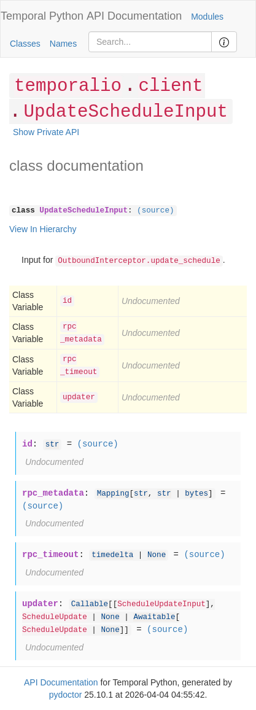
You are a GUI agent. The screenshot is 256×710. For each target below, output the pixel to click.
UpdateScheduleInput (125, 112)
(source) (155, 210)
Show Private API (46, 132)
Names (63, 44)
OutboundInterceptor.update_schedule (139, 261)
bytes (196, 494)
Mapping (113, 494)
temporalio (68, 86)
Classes (25, 44)
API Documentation (134, 16)
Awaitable (154, 617)
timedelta (112, 555)
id (67, 301)
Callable (89, 604)
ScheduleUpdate (54, 617)
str (52, 444)
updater (79, 397)
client (170, 86)
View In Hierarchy (42, 229)
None (156, 555)
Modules (207, 16)
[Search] (150, 41)
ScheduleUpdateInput (161, 604)
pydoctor (65, 695)
